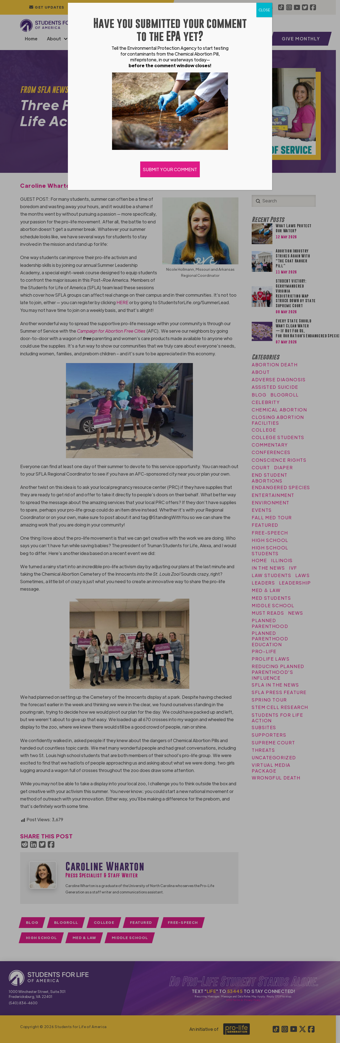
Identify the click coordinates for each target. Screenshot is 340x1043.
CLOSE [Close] (264, 10)
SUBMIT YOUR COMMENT (170, 169)
